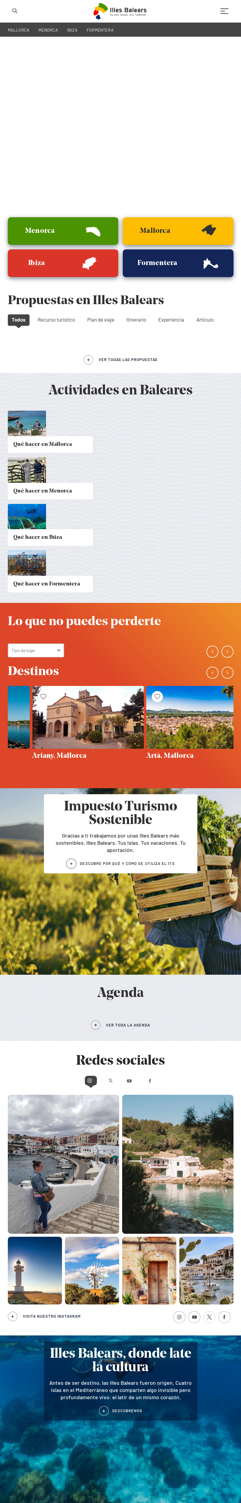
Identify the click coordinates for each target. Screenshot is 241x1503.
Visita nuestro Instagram (52, 1021)
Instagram (67, 786)
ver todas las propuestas (128, 194)
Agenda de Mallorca (139, 1368)
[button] (214, 176)
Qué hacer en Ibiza (24, 1314)
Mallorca (15, 1368)
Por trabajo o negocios (145, 1301)
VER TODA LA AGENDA (128, 730)
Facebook (173, 786)
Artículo (205, 154)
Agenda (188, 1301)
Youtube (132, 786)
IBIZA (72, 29)
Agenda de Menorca (195, 1368)
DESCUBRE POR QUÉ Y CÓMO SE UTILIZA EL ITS (127, 568)
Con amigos (136, 1317)
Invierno (74, 1301)
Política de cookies (101, 1484)
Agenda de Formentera (198, 1375)
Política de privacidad (65, 1484)
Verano (72, 1317)
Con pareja (134, 1309)
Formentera (74, 1375)
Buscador (190, 1318)
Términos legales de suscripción (168, 1484)
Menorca (71, 1368)
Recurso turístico (56, 154)
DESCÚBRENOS (127, 1115)
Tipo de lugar (23, 355)
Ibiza (12, 1375)
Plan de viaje (100, 154)
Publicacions (193, 1310)
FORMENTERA (100, 29)
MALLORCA (19, 29)
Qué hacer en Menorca (28, 1307)
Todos (19, 154)
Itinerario (136, 154)
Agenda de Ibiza (136, 1375)
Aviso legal (130, 1484)
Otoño (72, 1309)
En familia (134, 1326)
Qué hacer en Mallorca (27, 1301)
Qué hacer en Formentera (31, 1321)
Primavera (75, 1326)
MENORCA (48, 29)
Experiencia (171, 154)
